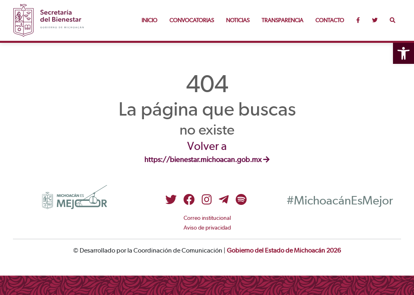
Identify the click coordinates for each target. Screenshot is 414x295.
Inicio (149, 20)
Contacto (329, 20)
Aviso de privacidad (207, 228)
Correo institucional (207, 218)
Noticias (237, 20)
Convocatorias (191, 20)
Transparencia (282, 20)
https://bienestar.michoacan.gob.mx (207, 160)
